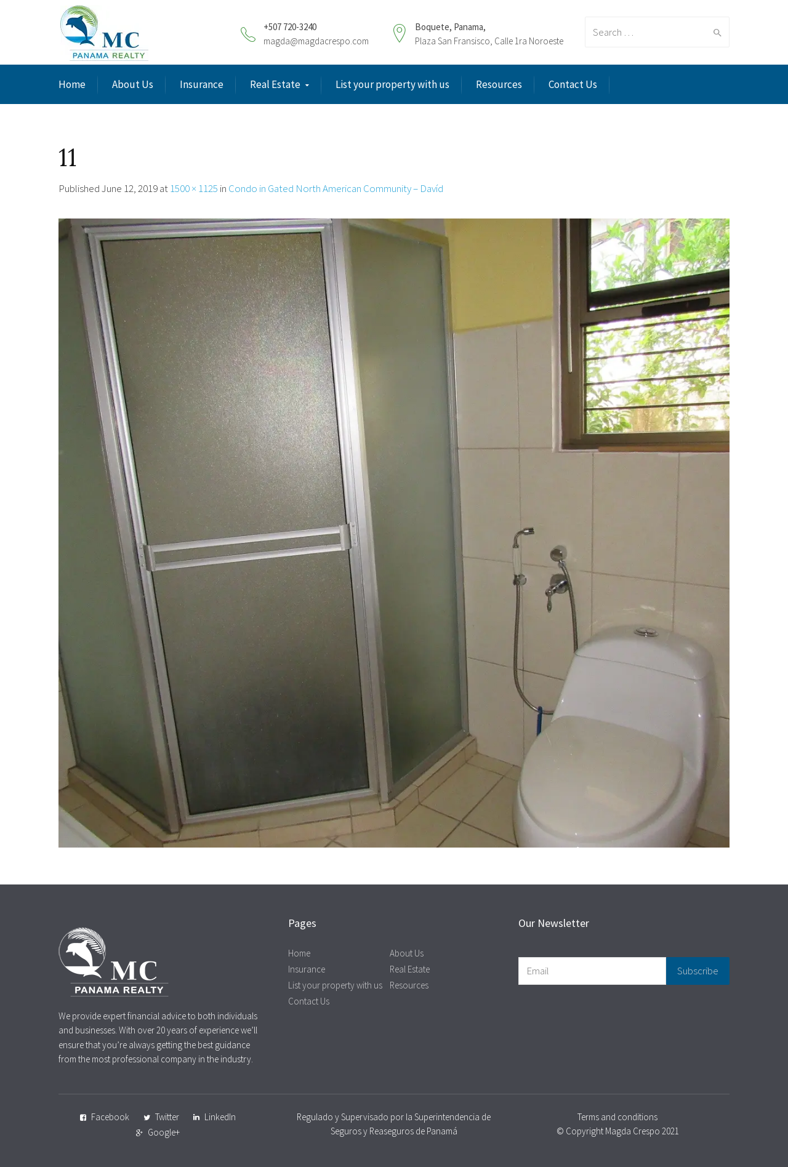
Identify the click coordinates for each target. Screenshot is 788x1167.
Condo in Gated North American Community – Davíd (335, 188)
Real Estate (275, 84)
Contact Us (573, 84)
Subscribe (697, 970)
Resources (499, 84)
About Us (132, 84)
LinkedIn (220, 1117)
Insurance (201, 84)
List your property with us (392, 84)
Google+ (164, 1132)
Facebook (110, 1117)
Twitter (167, 1117)
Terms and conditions (617, 1117)
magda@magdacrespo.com (316, 41)
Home (72, 84)
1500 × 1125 (194, 188)
